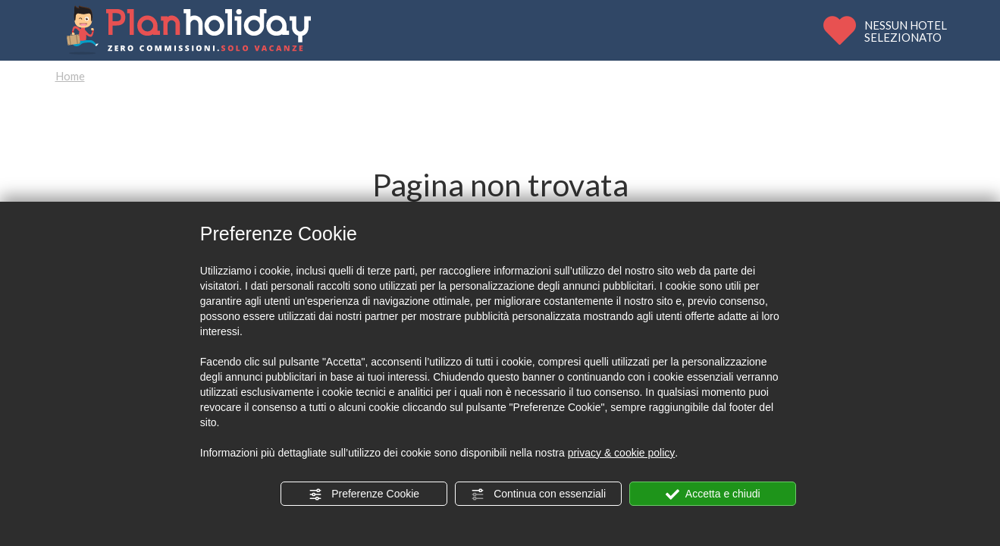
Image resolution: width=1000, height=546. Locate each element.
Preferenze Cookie (364, 494)
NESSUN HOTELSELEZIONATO (905, 30)
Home (70, 76)
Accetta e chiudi (713, 494)
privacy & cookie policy (622, 453)
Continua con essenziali (538, 494)
